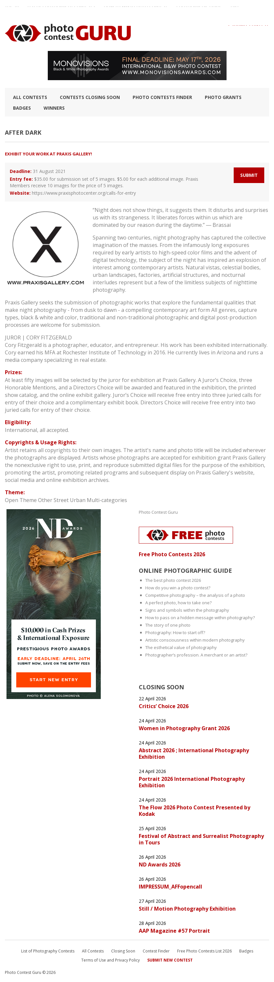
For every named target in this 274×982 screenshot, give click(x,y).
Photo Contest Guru (158, 512)
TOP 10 (12, 9)
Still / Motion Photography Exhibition (187, 908)
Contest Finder (156, 951)
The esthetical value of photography (181, 647)
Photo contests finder (162, 97)
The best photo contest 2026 (173, 580)
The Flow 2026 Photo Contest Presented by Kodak (194, 810)
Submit (249, 175)
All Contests (30, 97)
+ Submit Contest (248, 28)
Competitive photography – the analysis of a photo (195, 595)
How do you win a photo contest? (177, 588)
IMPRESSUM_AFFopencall (170, 886)
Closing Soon (123, 951)
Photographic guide (199, 9)
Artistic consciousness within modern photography (195, 640)
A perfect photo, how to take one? (178, 603)
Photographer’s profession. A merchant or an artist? (196, 655)
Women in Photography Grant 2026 (184, 728)
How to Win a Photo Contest (135, 9)
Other (45, 500)
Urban (77, 500)
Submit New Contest (170, 960)
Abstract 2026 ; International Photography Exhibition (194, 753)
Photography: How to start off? (175, 632)
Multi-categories (107, 500)
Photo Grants (223, 97)
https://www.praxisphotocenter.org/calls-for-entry (84, 193)
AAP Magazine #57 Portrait (174, 930)
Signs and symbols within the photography (187, 610)
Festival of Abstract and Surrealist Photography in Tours (201, 839)
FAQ (235, 9)
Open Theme (21, 500)
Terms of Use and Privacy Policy (110, 960)
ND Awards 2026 (159, 864)
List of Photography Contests (61, 9)
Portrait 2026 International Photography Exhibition (192, 782)
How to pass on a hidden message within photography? (200, 617)
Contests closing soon (90, 97)
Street (61, 500)
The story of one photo (167, 625)
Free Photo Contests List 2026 (204, 951)
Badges (22, 108)
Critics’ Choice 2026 (164, 706)
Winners (54, 108)
